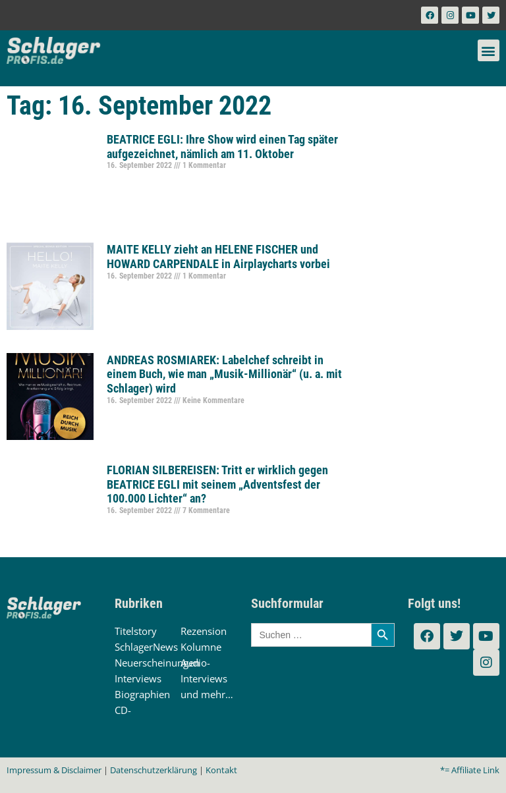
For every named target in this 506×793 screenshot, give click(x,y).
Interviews (138, 678)
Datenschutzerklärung (153, 770)
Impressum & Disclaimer (54, 770)
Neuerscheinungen (157, 662)
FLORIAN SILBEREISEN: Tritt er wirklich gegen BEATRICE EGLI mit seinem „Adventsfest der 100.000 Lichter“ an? (217, 484)
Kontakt (221, 770)
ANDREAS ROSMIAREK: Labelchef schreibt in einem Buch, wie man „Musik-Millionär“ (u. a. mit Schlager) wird (224, 374)
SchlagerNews (146, 646)
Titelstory (136, 631)
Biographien (142, 694)
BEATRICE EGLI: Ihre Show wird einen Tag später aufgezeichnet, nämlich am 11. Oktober (222, 146)
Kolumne (201, 646)
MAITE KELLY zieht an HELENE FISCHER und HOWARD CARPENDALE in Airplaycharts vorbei (218, 256)
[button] (488, 50)
